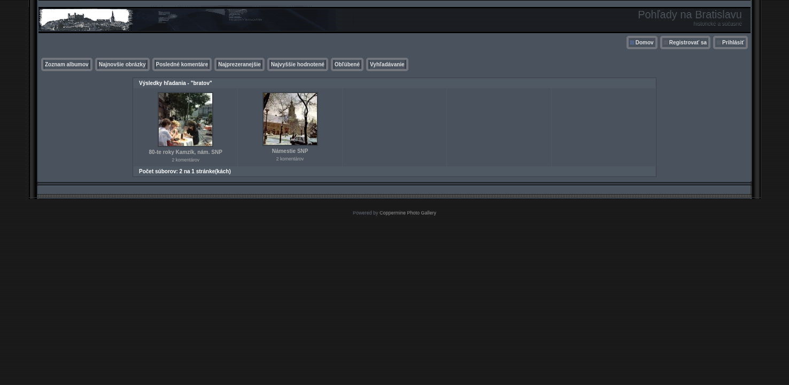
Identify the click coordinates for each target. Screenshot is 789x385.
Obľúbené (347, 64)
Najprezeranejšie (239, 64)
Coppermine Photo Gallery (408, 212)
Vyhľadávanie (387, 64)
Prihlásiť (733, 42)
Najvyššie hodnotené (297, 64)
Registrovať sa (688, 42)
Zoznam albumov (67, 64)
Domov (645, 42)
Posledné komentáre (182, 64)
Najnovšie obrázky (122, 64)
